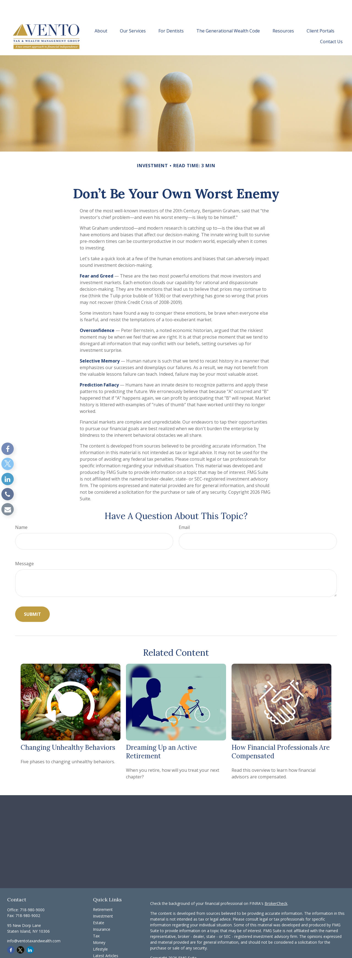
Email (184, 511)
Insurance (101, 912)
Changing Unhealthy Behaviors (68, 731)
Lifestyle (100, 932)
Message (24, 547)
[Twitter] (7, 464)
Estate (98, 906)
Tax (96, 919)
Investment (103, 899)
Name (21, 511)
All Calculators (105, 952)
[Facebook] (7, 449)
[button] (100, 14)
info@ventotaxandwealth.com (34, 924)
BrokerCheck (276, 887)
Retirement (103, 893)
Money (99, 926)
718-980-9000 (32, 893)
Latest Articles (105, 939)
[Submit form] (32, 597)
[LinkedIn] (7, 479)
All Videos (101, 945)
